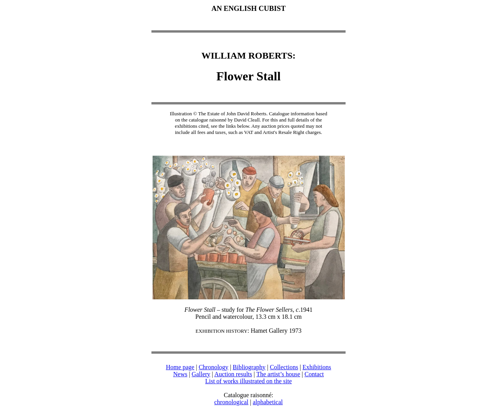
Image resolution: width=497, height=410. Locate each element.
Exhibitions (316, 367)
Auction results (233, 374)
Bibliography (249, 367)
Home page (180, 367)
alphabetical (268, 402)
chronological (231, 402)
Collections (284, 367)
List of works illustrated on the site (248, 381)
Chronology (213, 367)
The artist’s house (278, 374)
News (180, 374)
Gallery (201, 374)
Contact (314, 374)
